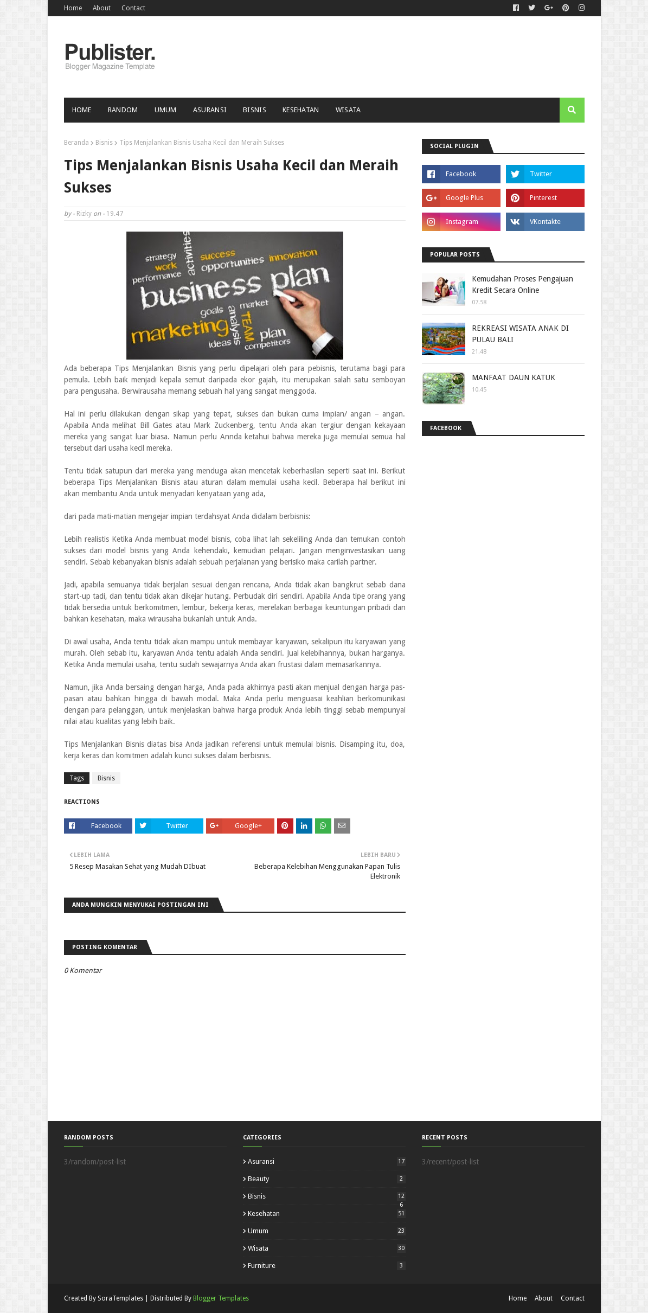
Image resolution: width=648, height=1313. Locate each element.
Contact (133, 8)
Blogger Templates (221, 1298)
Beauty (327, 1179)
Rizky (84, 213)
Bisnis (104, 142)
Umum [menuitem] (166, 110)
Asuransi (327, 1161)
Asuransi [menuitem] (210, 110)
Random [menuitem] (123, 110)
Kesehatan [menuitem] (301, 110)
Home (73, 8)
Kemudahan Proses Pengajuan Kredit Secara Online (522, 284)
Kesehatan (327, 1213)
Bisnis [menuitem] (254, 110)
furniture (327, 1265)
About (102, 8)
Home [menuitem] (82, 110)
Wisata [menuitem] (348, 110)
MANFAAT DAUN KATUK (513, 377)
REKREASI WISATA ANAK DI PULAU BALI (520, 334)
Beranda (76, 142)
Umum (327, 1231)
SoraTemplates (120, 1298)
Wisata (327, 1248)
